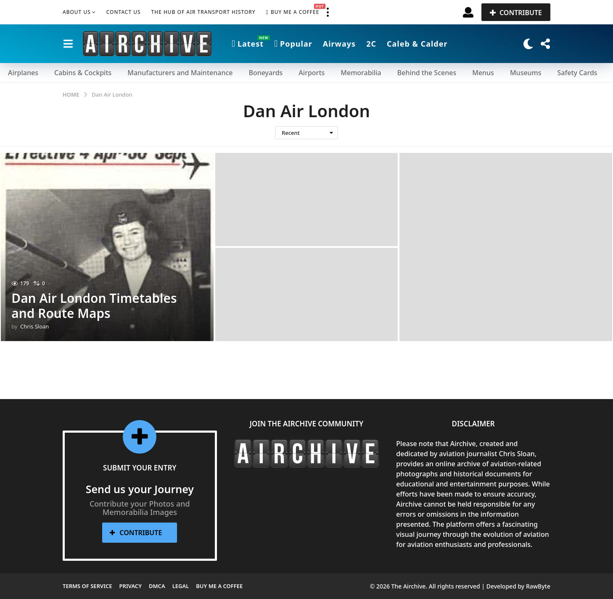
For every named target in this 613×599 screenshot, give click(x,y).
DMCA (157, 586)
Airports (312, 72)
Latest (248, 43)
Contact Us (123, 12)
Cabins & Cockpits (82, 72)
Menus (483, 72)
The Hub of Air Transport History (203, 12)
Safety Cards (577, 72)
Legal (180, 586)
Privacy (130, 586)
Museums (526, 72)
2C (371, 44)
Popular (293, 43)
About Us (77, 12)
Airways (339, 44)
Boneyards (265, 72)
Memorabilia (361, 72)
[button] (327, 12)
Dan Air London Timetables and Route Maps (94, 305)
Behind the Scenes (426, 72)
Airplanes (23, 72)
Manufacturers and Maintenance (180, 72)
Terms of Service (87, 586)
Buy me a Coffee (293, 12)
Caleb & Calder (417, 44)
